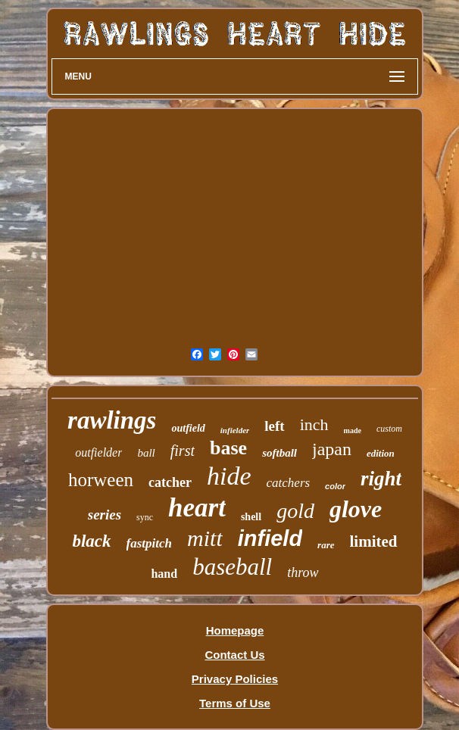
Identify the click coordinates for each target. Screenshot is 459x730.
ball (146, 453)
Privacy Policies (235, 678)
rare (325, 545)
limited (374, 541)
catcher (170, 482)
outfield (188, 428)
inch (314, 424)
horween (100, 480)
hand (164, 573)
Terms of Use (234, 703)
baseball (232, 567)
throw (302, 572)
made (352, 430)
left (274, 426)
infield (270, 538)
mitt (205, 538)
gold (295, 511)
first (182, 450)
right (381, 478)
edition (381, 453)
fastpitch (149, 543)
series (104, 515)
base (228, 448)
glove (355, 509)
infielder (235, 430)
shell (251, 517)
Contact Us (234, 654)
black (91, 541)
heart (197, 508)
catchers (289, 483)
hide (229, 476)
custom (389, 428)
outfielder (98, 452)
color (335, 486)
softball (279, 453)
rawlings (111, 420)
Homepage (235, 630)
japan (331, 449)
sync (144, 517)
